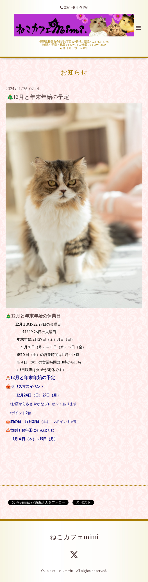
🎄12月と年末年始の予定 (38, 97)
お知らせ (74, 72)
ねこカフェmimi (74, 537)
